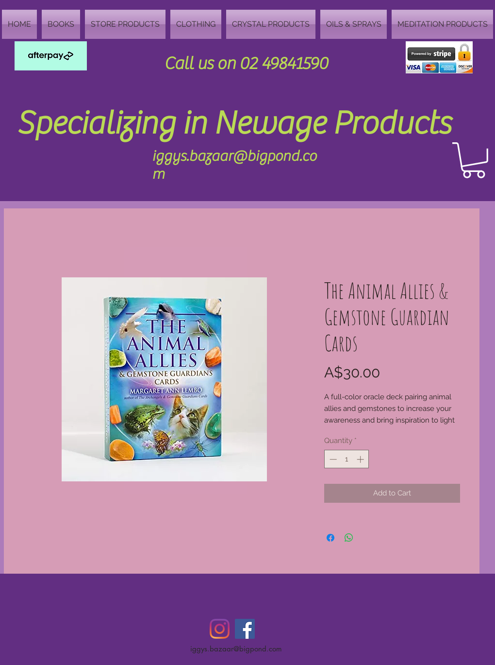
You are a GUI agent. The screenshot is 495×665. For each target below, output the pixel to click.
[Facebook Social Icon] (245, 629)
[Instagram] (220, 629)
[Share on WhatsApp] (349, 538)
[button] (473, 160)
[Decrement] (332, 459)
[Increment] (361, 459)
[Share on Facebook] (330, 538)
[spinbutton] (347, 459)
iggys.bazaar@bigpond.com (236, 648)
